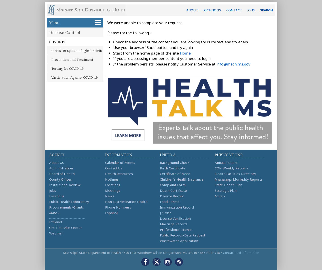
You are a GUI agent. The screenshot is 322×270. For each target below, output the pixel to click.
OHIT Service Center (65, 227)
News (109, 196)
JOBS (251, 10)
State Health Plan (228, 185)
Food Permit (170, 201)
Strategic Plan (226, 190)
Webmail (56, 233)
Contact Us (113, 168)
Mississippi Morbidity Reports (239, 179)
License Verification (175, 218)
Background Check (174, 162)
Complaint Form (173, 185)
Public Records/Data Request (182, 235)
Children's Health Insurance (181, 179)
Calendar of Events (120, 162)
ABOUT (192, 10)
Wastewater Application (179, 240)
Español (111, 213)
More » (54, 213)
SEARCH (266, 10)
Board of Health (62, 173)
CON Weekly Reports (231, 168)
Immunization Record (177, 207)
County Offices (60, 179)
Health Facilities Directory (235, 173)
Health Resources (119, 173)
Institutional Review (64, 185)
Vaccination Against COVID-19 (74, 77)
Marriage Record (173, 224)
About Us (56, 162)
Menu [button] (75, 22)
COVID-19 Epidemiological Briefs (76, 51)
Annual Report (226, 162)
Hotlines (112, 179)
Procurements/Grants (66, 207)
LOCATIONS (211, 10)
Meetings (112, 190)
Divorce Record (172, 196)
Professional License (176, 229)
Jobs (52, 190)
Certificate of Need (175, 173)
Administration (61, 168)
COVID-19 (57, 42)
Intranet (55, 222)
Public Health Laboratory (69, 201)
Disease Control (64, 32)
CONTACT (234, 10)
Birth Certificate (172, 168)
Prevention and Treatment (72, 59)
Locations (56, 196)
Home (185, 53)
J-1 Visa (165, 213)
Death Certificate (173, 190)
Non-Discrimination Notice (126, 201)
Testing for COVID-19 (67, 68)
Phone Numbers (118, 207)
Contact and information (241, 253)
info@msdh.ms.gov (233, 64)
